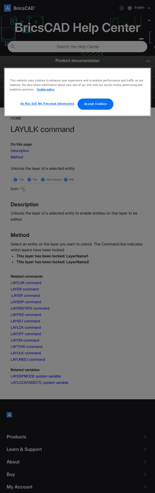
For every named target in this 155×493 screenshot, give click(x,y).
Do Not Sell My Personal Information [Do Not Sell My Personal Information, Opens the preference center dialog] (48, 103)
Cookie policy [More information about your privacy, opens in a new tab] (46, 89)
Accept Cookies (95, 104)
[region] (77, 92)
